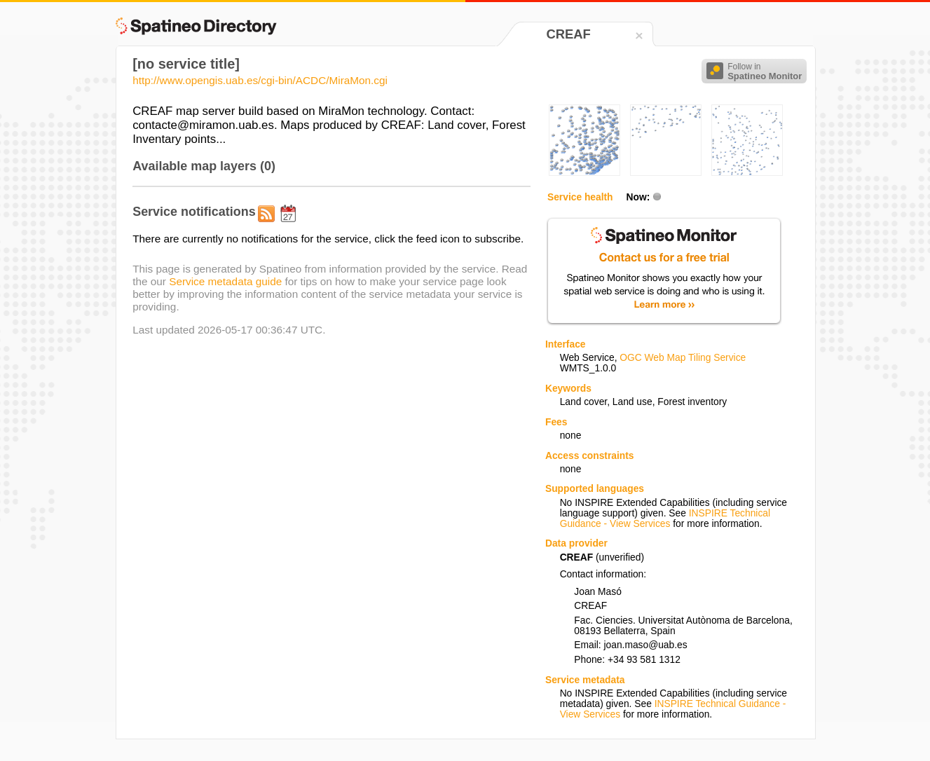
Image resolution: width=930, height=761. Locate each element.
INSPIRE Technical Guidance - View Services (665, 518)
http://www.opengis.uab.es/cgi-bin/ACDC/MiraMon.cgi (260, 80)
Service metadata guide (225, 281)
